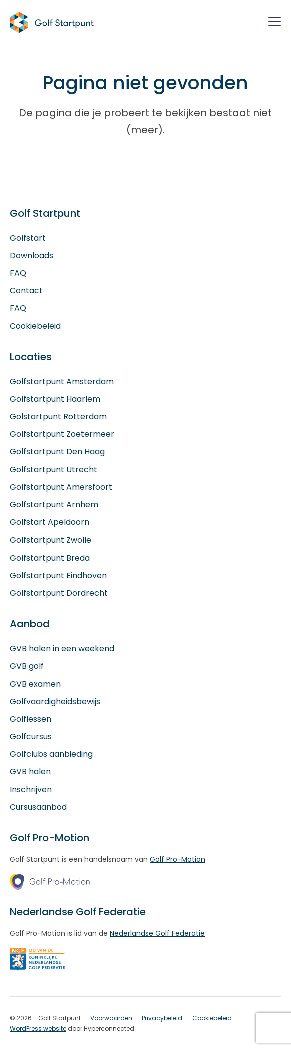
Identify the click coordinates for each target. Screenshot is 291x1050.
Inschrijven (31, 789)
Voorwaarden (111, 1018)
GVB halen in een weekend (62, 648)
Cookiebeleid (35, 326)
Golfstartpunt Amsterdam (62, 381)
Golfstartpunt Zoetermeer (62, 434)
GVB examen (35, 684)
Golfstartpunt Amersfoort (61, 487)
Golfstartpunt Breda (50, 558)
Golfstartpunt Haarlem (55, 399)
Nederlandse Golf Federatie (157, 933)
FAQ (18, 273)
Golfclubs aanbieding (51, 754)
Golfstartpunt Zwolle (51, 540)
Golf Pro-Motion (178, 859)
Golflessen (31, 719)
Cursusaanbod (38, 807)
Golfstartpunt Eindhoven (58, 575)
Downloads (32, 255)
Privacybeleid (162, 1018)
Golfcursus (31, 736)
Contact (26, 290)
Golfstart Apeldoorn (50, 522)
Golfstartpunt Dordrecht (59, 593)
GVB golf (27, 666)
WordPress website (38, 1028)
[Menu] (274, 23)
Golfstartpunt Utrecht (54, 469)
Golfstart (28, 238)
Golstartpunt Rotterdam (58, 416)
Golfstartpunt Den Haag (57, 451)
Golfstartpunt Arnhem (54, 504)
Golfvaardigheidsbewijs (55, 701)
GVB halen (30, 771)
